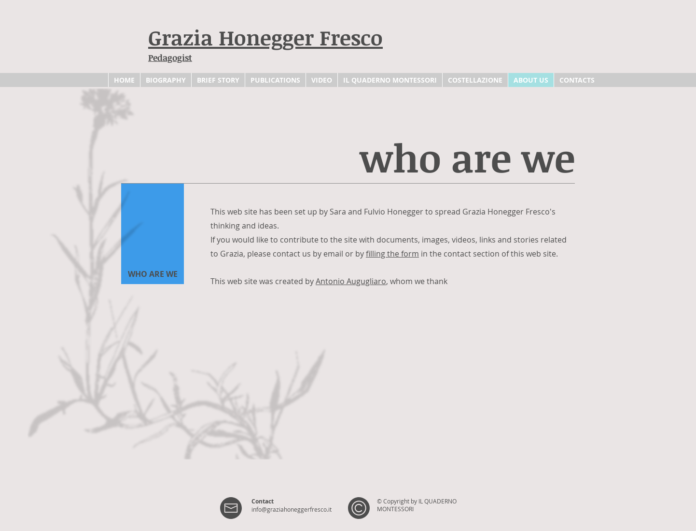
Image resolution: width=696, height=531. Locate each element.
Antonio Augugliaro (351, 281)
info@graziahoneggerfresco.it (291, 509)
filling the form (392, 253)
